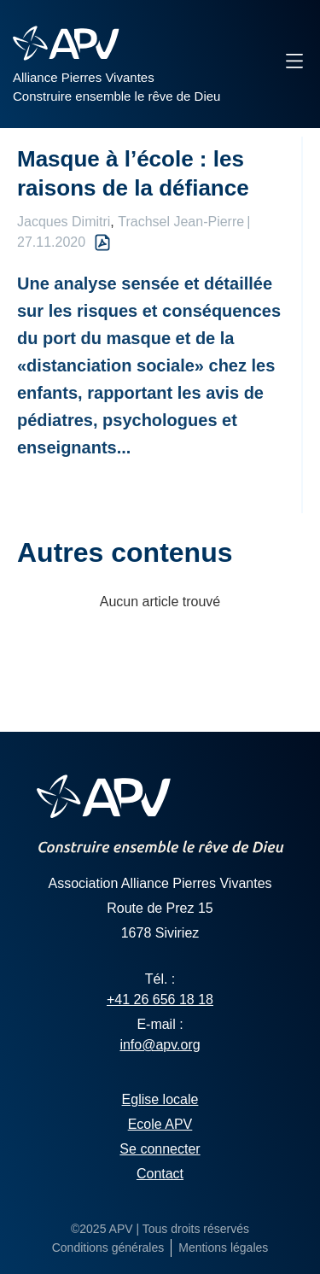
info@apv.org (159, 1044)
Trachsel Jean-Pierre (181, 221)
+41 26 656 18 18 (160, 999)
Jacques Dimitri (63, 221)
